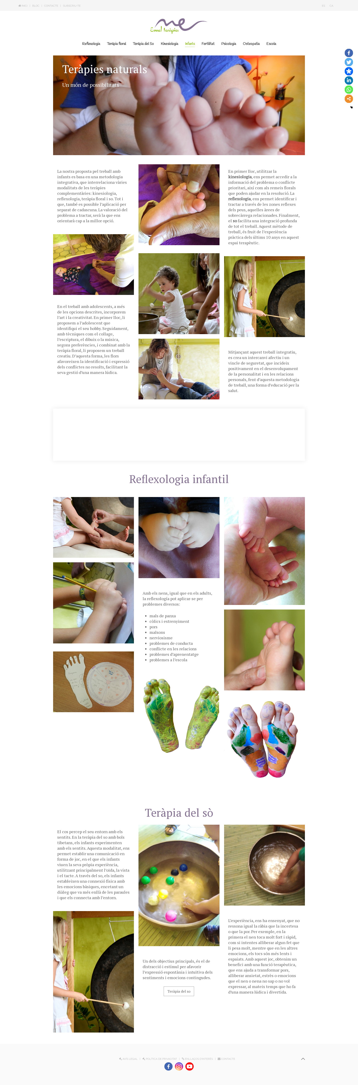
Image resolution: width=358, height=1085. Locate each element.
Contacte (51, 5)
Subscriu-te (72, 5)
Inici (22, 5)
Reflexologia (91, 43)
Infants (190, 43)
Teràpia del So (143, 43)
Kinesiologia (169, 43)
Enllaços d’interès (197, 1058)
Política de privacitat (159, 1058)
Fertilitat (208, 43)
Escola (271, 43)
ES (323, 5)
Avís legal (128, 1058)
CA (331, 5)
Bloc (35, 5)
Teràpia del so (178, 991)
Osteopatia (251, 43)
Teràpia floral (116, 43)
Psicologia (228, 43)
